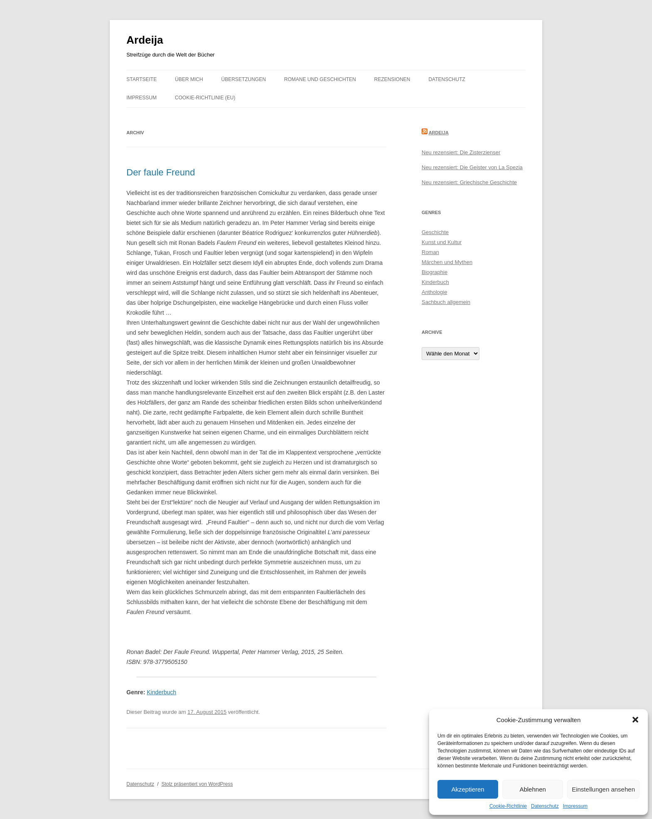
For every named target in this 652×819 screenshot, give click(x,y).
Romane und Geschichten (320, 79)
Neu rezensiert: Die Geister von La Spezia (472, 167)
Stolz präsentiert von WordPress (197, 784)
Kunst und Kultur (442, 242)
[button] (635, 719)
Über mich (189, 79)
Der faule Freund (160, 172)
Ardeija (144, 40)
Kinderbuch (161, 692)
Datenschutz (545, 806)
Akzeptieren (467, 789)
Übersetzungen (243, 79)
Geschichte (435, 232)
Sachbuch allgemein (446, 302)
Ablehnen (532, 789)
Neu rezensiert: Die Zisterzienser (461, 152)
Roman (430, 252)
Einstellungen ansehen (603, 789)
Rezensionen (392, 79)
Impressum (575, 806)
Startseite (141, 79)
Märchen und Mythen (447, 262)
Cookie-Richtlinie (508, 806)
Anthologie (434, 292)
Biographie (434, 272)
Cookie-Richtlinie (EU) (205, 98)
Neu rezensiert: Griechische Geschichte (469, 182)
